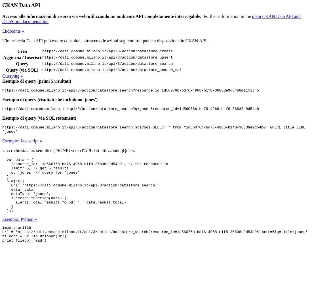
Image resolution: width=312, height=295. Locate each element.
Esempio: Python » (19, 233)
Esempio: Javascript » (22, 144)
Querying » (12, 76)
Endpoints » (13, 31)
